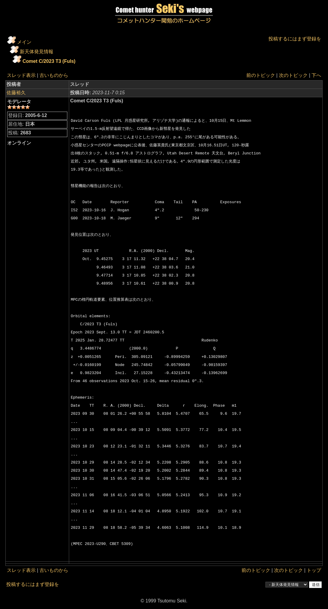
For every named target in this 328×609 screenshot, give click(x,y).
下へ (316, 75)
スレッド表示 (21, 75)
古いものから (54, 75)
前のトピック (260, 75)
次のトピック (293, 75)
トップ (314, 570)
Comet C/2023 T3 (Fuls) (48, 61)
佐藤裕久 (16, 92)
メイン (24, 42)
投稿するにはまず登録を (294, 38)
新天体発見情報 (36, 51)
